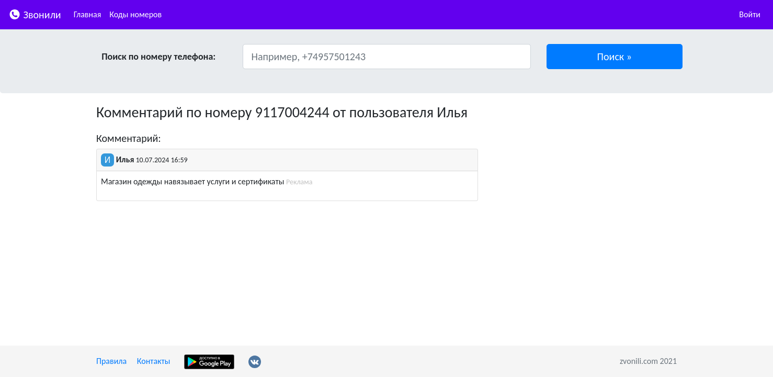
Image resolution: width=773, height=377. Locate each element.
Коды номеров (135, 14)
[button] (615, 56)
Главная (87, 14)
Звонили (34, 14)
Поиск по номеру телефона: (158, 56)
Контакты (153, 361)
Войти (749, 14)
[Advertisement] (585, 177)
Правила (111, 361)
